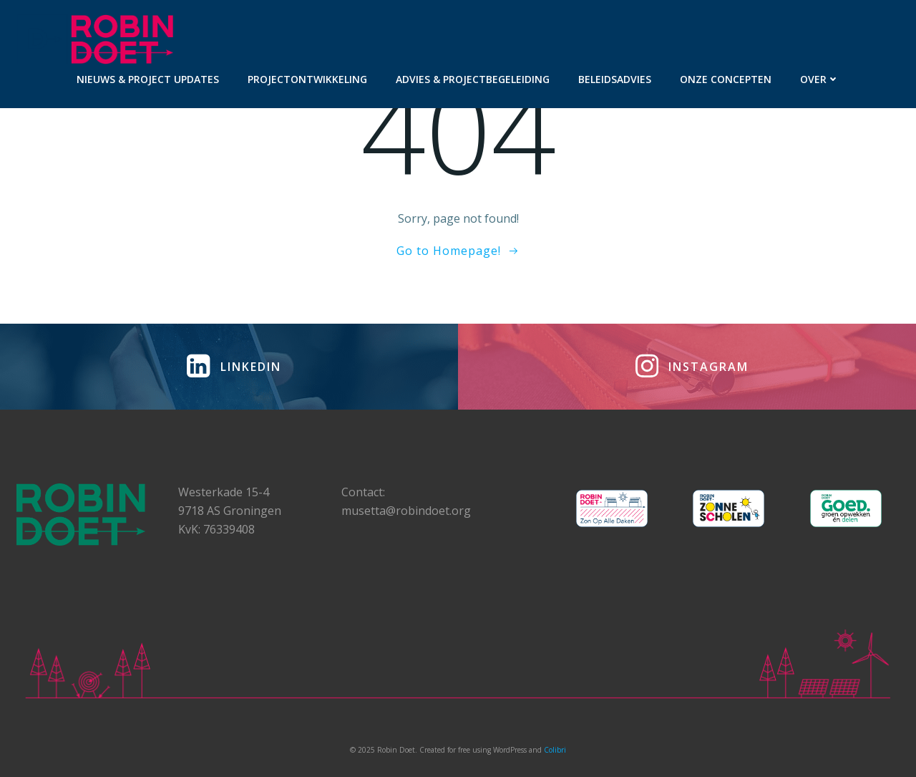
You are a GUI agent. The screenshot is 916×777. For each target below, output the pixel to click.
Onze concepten (725, 79)
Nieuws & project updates (148, 79)
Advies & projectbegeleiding (473, 79)
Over (819, 79)
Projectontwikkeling (307, 79)
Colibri (555, 750)
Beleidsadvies (614, 79)
